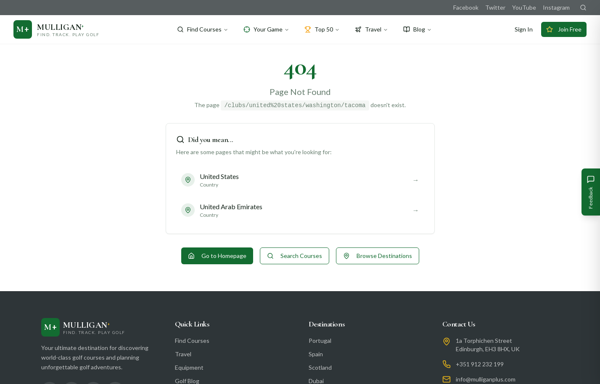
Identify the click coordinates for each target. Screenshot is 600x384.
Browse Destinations (377, 255)
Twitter (495, 7)
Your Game (266, 29)
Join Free (563, 29)
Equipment (189, 367)
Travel (371, 29)
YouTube (524, 7)
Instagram (556, 7)
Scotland (320, 367)
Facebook (465, 7)
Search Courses (294, 255)
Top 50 (322, 29)
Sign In (524, 29)
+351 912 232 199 (480, 364)
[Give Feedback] (590, 192)
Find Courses (202, 29)
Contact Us (459, 324)
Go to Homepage (217, 255)
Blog (417, 29)
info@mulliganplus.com (485, 379)
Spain (316, 354)
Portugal (320, 340)
